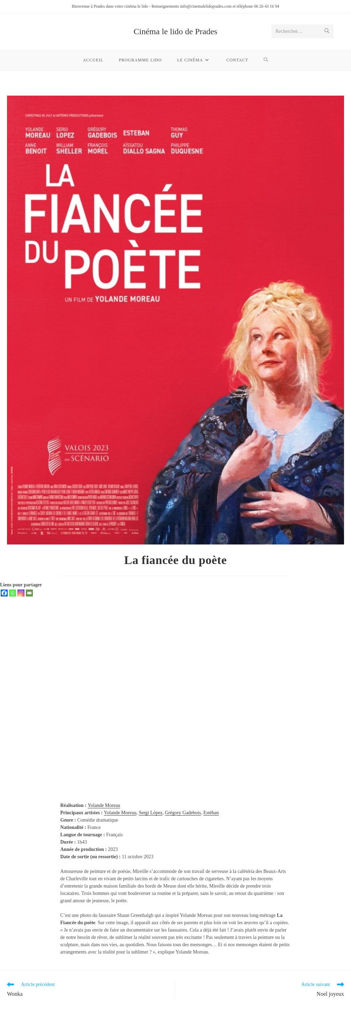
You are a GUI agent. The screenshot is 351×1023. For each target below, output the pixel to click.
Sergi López (150, 812)
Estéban (211, 812)
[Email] (29, 593)
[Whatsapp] (12, 593)
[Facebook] (4, 593)
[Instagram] (20, 593)
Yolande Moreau (104, 805)
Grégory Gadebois (183, 812)
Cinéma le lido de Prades (176, 31)
